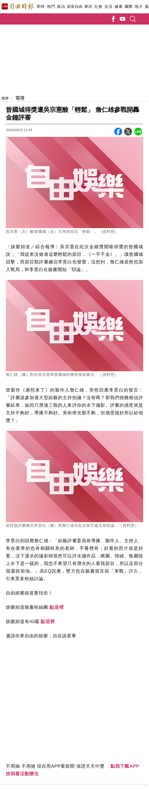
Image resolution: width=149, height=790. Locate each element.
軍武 (88, 6)
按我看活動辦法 (22, 773)
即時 (41, 6)
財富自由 (74, 6)
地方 (139, 6)
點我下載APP (125, 766)
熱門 (51, 6)
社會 (98, 6)
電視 (19, 97)
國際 (128, 6)
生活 (108, 6)
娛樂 (5, 98)
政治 (61, 6)
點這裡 (57, 607)
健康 (118, 6)
